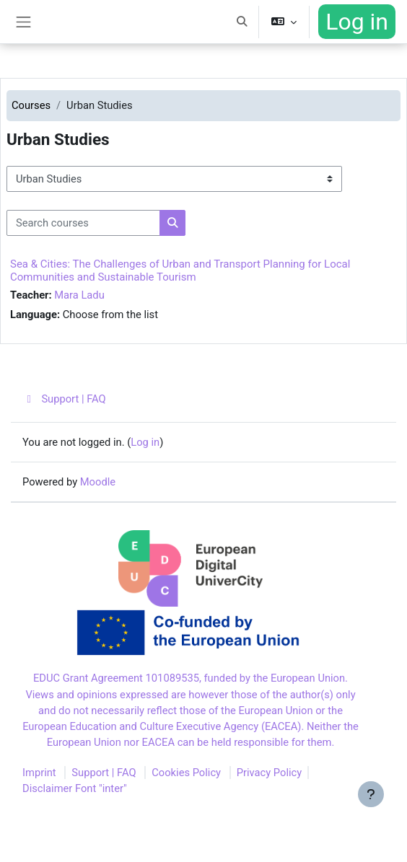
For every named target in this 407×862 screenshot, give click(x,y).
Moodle (97, 481)
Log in (356, 21)
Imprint (39, 772)
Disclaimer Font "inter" (74, 788)
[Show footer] (371, 794)
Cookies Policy (186, 772)
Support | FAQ (64, 398)
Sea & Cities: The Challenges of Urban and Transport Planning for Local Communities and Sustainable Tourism (180, 270)
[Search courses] (83, 223)
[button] (242, 21)
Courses (31, 105)
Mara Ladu (79, 295)
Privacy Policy (269, 772)
